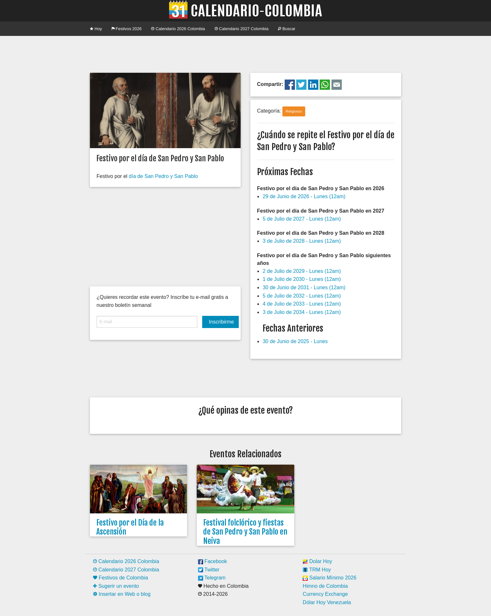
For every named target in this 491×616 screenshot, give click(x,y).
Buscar (286, 28)
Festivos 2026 (127, 28)
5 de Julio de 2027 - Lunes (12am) (302, 219)
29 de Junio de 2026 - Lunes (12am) (304, 196)
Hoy (96, 28)
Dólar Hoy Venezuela (327, 602)
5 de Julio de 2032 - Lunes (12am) (302, 296)
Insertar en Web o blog (122, 594)
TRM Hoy (317, 569)
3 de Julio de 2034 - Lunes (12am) (302, 312)
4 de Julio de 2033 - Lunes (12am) (302, 304)
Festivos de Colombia (120, 577)
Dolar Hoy (317, 561)
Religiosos (294, 111)
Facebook (212, 561)
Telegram (212, 577)
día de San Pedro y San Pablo (163, 176)
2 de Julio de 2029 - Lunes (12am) (302, 271)
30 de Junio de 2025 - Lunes (295, 341)
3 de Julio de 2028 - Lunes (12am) (302, 241)
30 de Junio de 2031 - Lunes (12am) (304, 287)
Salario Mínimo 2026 (329, 577)
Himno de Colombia (325, 586)
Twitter (209, 569)
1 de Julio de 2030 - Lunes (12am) (302, 279)
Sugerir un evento (116, 586)
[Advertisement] (245, 53)
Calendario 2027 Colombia (242, 28)
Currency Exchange (325, 594)
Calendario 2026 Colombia (178, 28)
